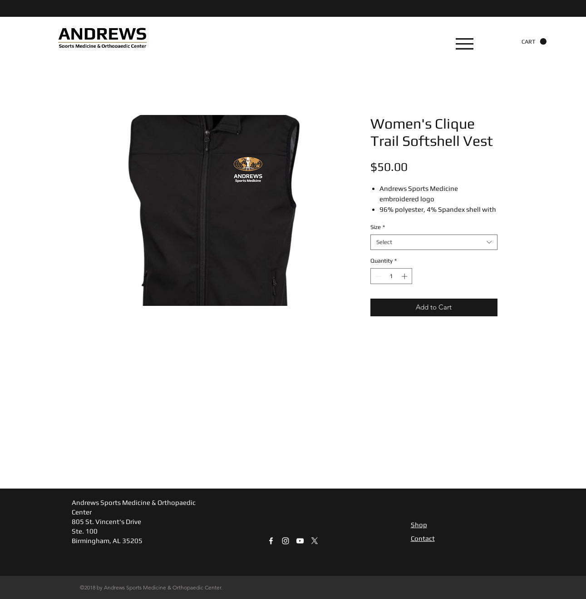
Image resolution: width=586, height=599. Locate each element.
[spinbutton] (391, 276)
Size (377, 227)
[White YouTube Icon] (300, 540)
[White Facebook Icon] (271, 540)
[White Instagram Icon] (285, 540)
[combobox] (433, 242)
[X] (314, 540)
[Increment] (405, 276)
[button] (464, 44)
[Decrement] (377, 276)
